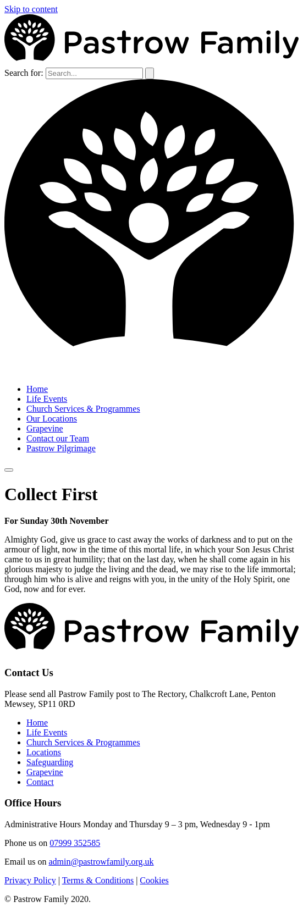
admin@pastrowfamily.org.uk (100, 861)
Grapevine (44, 428)
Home (37, 389)
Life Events (46, 398)
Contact (40, 782)
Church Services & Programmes (83, 408)
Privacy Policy (30, 880)
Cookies (154, 880)
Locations (43, 752)
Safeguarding (49, 762)
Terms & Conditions (98, 880)
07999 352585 (74, 843)
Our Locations (51, 418)
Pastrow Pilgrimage (61, 448)
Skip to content (31, 9)
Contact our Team (57, 438)
